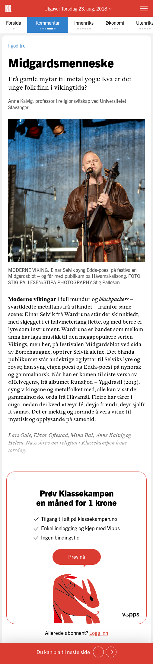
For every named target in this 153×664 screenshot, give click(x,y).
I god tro (16, 45)
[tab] (13, 25)
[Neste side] (111, 652)
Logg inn (98, 632)
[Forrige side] (98, 652)
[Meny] (144, 8)
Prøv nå (76, 556)
